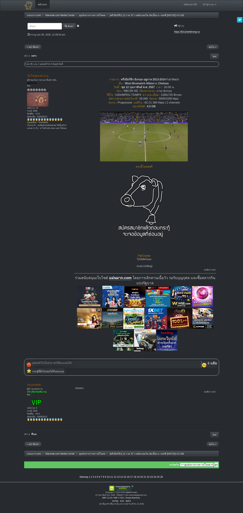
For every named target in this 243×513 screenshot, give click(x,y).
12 (115, 476)
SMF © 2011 (119, 498)
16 (128, 476)
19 (138, 476)
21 (144, 476)
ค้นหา (69, 26)
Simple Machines (132, 498)
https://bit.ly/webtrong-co (187, 31)
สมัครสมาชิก (190, 4)
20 (141, 476)
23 (151, 476)
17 (131, 476)
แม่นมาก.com (120, 278)
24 (155, 476)
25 (158, 476)
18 (135, 476)
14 (121, 476)
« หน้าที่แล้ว (33, 47)
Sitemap (84, 476)
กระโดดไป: (174, 465)
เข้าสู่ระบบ (209, 4)
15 (125, 476)
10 (108, 476)
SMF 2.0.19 (107, 498)
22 (148, 476)
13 (118, 476)
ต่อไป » (212, 47)
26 (161, 476)
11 (111, 476)
